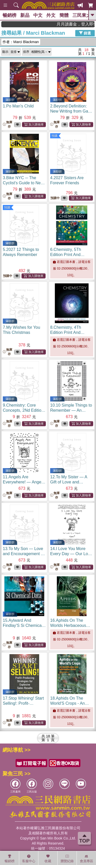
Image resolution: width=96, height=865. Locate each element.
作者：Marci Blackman (21, 42)
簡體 (64, 15)
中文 (37, 15)
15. (24, 625)
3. (24, 183)
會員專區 (86, 858)
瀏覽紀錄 (67, 858)
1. (18, 106)
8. (67, 332)
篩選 (85, 33)
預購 (54, 136)
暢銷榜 (9, 15)
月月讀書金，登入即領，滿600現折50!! (82, 24)
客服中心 (28, 858)
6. (67, 254)
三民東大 (81, 15)
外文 (51, 15)
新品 (24, 15)
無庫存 (7, 124)
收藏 (48, 858)
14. (71, 553)
